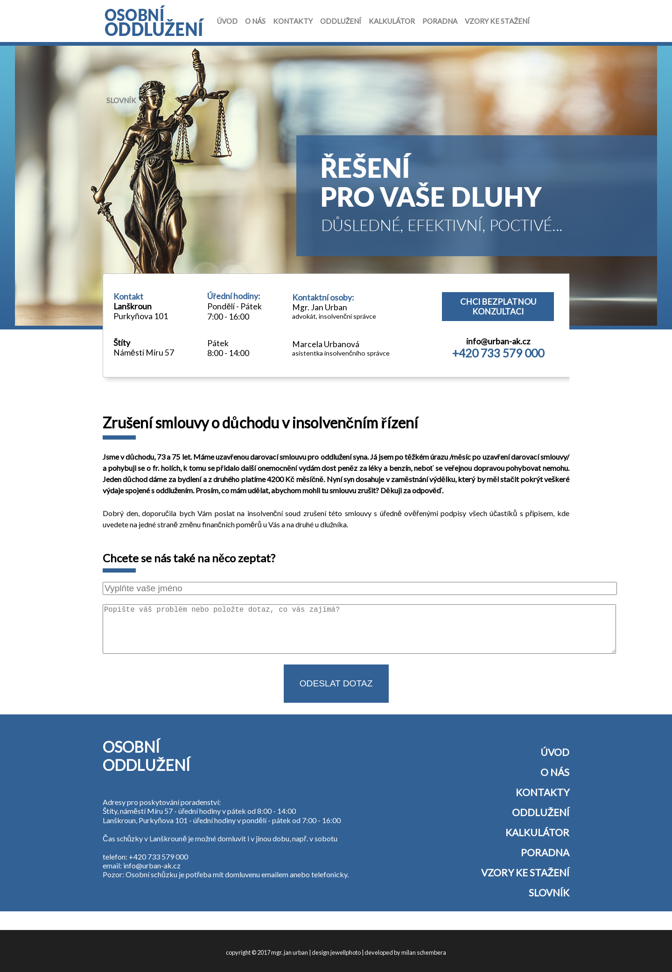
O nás (255, 21)
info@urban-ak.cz (498, 341)
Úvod (227, 21)
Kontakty (293, 21)
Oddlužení (340, 21)
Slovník (121, 100)
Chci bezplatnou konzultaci (498, 306)
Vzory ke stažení (497, 21)
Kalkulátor (392, 21)
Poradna (439, 21)
